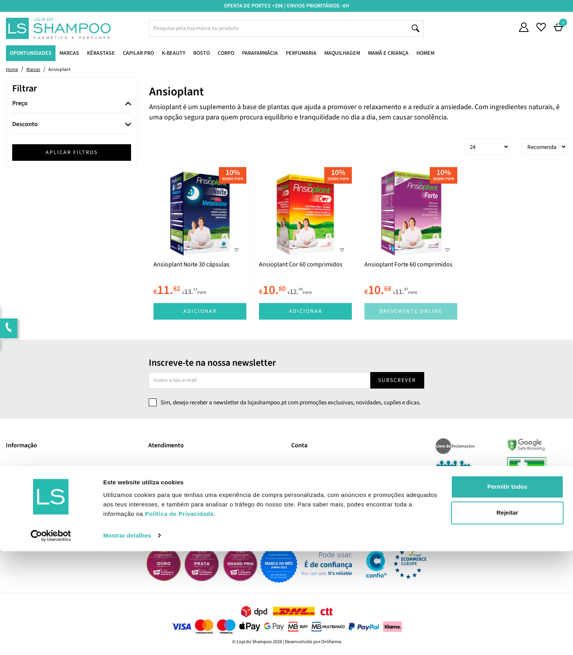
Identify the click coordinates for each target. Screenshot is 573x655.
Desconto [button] (25, 124)
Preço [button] (20, 103)
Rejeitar (507, 616)
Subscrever (397, 380)
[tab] (71, 104)
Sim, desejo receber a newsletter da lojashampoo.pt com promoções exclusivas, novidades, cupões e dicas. (291, 402)
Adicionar (200, 311)
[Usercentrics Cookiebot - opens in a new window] (51, 640)
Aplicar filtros (72, 152)
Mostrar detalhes (127, 639)
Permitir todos (507, 591)
